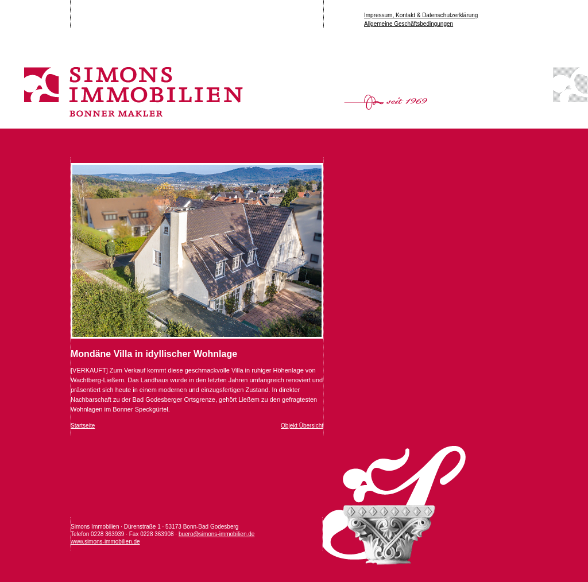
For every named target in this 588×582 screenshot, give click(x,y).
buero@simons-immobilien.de (216, 534)
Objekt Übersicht (302, 425)
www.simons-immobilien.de (105, 541)
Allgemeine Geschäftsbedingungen (408, 24)
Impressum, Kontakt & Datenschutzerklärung (421, 15)
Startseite (83, 425)
